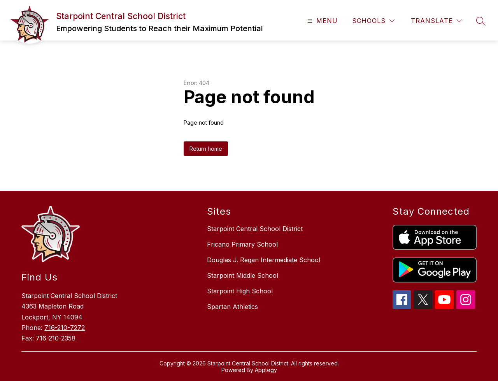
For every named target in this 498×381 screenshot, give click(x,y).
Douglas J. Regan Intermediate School (263, 260)
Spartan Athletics (232, 306)
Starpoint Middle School (242, 275)
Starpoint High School (240, 291)
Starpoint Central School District (255, 229)
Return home (205, 148)
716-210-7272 (64, 328)
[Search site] (481, 21)
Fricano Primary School (242, 244)
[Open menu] (321, 21)
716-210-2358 (55, 338)
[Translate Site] (436, 21)
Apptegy (266, 370)
